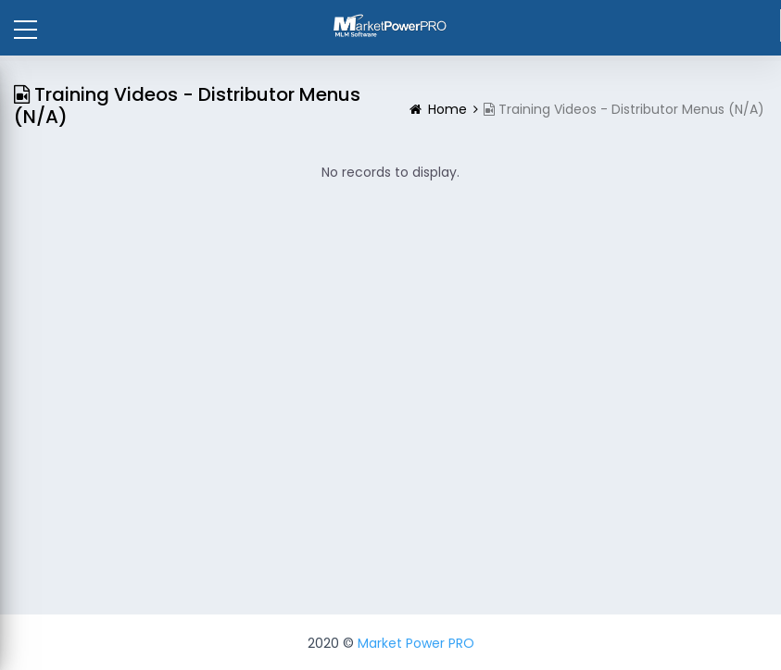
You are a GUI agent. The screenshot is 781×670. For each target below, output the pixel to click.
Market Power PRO (416, 643)
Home (447, 109)
